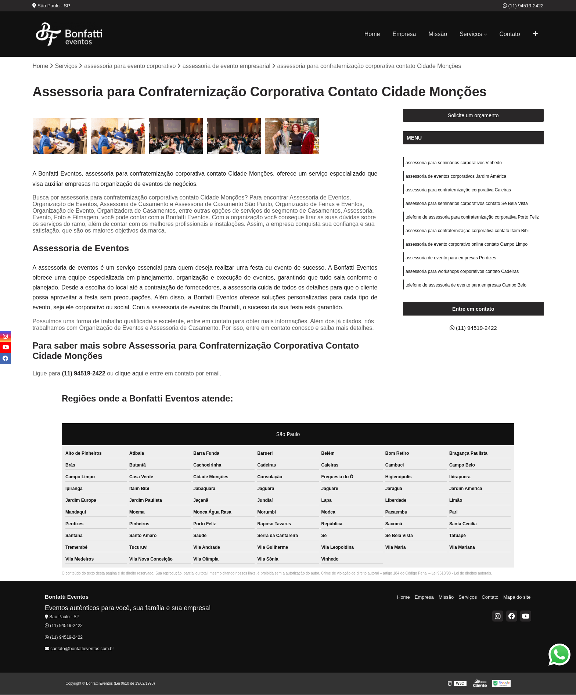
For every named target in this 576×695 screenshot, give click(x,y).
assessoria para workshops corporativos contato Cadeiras (462, 274)
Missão (438, 34)
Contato (510, 34)
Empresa (404, 34)
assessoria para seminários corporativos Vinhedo (454, 163)
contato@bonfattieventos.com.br (79, 649)
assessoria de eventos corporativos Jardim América (456, 177)
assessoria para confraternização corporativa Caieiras (458, 191)
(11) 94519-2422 (523, 5)
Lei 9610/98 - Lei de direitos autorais (461, 574)
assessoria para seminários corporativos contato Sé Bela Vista (467, 205)
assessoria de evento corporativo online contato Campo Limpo (467, 246)
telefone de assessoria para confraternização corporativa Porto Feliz (472, 219)
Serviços (471, 34)
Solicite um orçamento (473, 116)
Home (372, 34)
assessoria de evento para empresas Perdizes (451, 260)
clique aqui (129, 374)
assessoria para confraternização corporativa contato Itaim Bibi (467, 232)
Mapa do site (517, 597)
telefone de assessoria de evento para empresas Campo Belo (466, 288)
